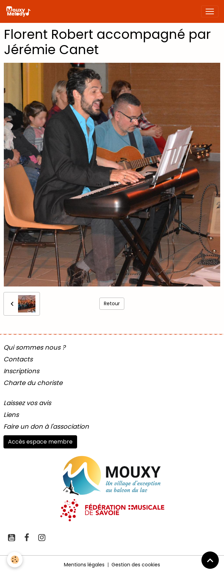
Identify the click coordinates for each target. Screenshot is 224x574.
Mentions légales (84, 564)
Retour (112, 303)
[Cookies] (15, 559)
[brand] (20, 11)
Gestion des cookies (135, 564)
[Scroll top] (210, 560)
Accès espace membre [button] (40, 442)
